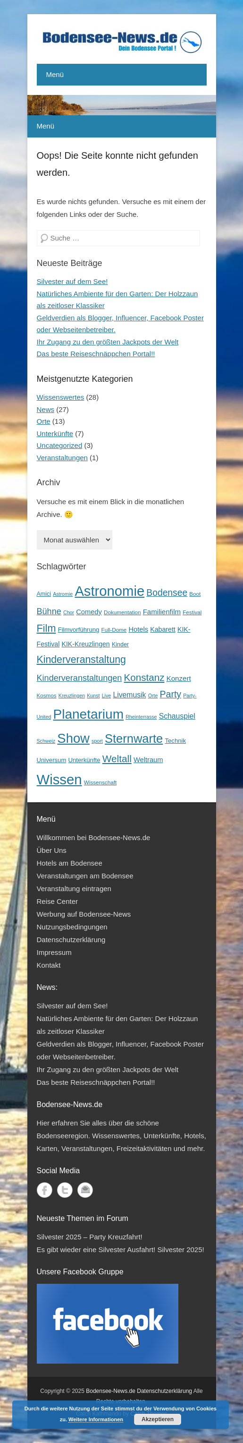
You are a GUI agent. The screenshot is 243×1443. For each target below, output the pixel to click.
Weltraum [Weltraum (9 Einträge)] (148, 760)
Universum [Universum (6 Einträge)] (52, 760)
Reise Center (57, 901)
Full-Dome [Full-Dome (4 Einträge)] (114, 630)
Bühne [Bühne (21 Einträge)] (49, 611)
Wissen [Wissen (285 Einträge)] (59, 779)
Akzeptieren (158, 1419)
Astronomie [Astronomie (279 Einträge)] (109, 591)
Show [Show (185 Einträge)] (73, 738)
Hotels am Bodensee (69, 863)
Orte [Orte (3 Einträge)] (153, 695)
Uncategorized (60, 445)
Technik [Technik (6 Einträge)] (175, 740)
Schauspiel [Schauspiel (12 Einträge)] (177, 716)
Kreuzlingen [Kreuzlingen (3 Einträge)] (72, 695)
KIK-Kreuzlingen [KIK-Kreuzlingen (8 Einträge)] (85, 644)
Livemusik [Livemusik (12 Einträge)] (129, 695)
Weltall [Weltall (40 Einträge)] (117, 758)
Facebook (44, 1190)
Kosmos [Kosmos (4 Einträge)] (47, 695)
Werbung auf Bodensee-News (84, 914)
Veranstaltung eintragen (74, 889)
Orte (43, 421)
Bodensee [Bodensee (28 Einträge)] (166, 593)
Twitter (65, 1190)
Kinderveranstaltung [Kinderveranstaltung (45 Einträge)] (81, 659)
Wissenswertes (60, 397)
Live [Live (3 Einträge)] (106, 695)
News (46, 409)
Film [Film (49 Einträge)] (46, 628)
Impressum (54, 952)
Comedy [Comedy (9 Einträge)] (89, 612)
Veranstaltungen (62, 458)
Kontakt (49, 965)
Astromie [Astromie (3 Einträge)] (63, 594)
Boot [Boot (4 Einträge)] (195, 594)
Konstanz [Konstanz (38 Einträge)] (144, 677)
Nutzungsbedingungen (72, 927)
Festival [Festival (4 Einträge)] (192, 612)
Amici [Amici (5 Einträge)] (44, 594)
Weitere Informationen (95, 1419)
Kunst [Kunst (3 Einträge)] (93, 695)
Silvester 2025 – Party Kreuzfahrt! (89, 1237)
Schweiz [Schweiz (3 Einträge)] (46, 741)
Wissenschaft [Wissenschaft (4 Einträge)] (100, 782)
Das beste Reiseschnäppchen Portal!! (96, 354)
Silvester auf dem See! (72, 281)
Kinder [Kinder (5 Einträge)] (120, 644)
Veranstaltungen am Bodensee (85, 876)
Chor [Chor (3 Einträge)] (68, 612)
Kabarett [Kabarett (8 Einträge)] (163, 629)
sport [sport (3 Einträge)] (97, 741)
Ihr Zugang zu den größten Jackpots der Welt (108, 342)
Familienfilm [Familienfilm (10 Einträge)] (162, 612)
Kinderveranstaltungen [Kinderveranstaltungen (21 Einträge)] (79, 678)
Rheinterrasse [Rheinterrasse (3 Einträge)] (141, 717)
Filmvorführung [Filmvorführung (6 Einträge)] (79, 629)
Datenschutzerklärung (71, 940)
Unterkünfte (55, 433)
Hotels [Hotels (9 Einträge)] (138, 629)
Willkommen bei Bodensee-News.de (94, 837)
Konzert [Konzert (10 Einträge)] (179, 678)
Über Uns (52, 850)
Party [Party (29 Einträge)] (170, 694)
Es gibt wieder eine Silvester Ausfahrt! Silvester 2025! (120, 1249)
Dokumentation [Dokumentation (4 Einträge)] (122, 612)
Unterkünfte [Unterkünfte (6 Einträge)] (84, 760)
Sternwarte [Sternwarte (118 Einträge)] (134, 738)
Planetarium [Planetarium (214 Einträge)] (88, 714)
